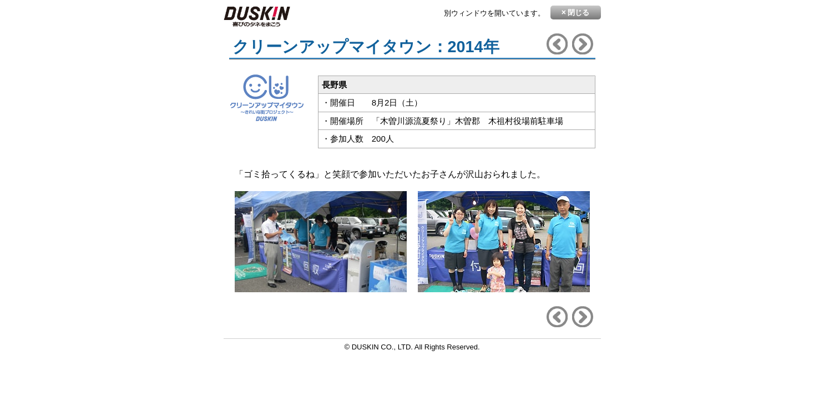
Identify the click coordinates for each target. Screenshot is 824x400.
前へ (557, 43)
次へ (582, 43)
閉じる (576, 12)
